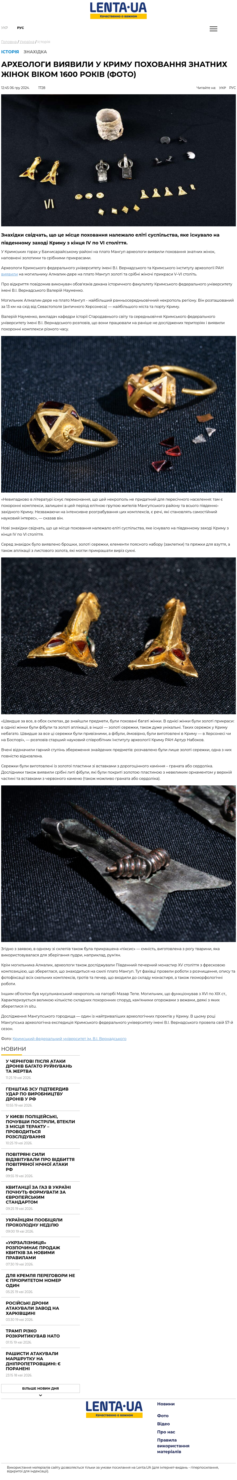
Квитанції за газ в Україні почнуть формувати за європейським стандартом (38, 1195)
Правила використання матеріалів (173, 1446)
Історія (43, 42)
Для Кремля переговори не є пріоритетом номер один (40, 1280)
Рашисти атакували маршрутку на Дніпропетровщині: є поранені (33, 1361)
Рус (20, 28)
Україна (27, 42)
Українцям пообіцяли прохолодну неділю (34, 1223)
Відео (163, 1423)
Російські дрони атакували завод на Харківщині (32, 1308)
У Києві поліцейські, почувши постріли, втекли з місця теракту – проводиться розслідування (40, 1126)
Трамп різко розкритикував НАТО (33, 1333)
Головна (9, 42)
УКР (222, 88)
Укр (4, 28)
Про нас (166, 1432)
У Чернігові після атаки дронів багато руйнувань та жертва (39, 1066)
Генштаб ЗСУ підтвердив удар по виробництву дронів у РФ (37, 1094)
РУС (232, 88)
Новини (166, 1404)
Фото (163, 1415)
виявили (9, 274)
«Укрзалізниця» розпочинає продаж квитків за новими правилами (33, 1250)
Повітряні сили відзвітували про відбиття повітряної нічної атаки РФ (40, 1162)
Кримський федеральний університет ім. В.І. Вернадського (69, 1039)
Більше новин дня (40, 1388)
